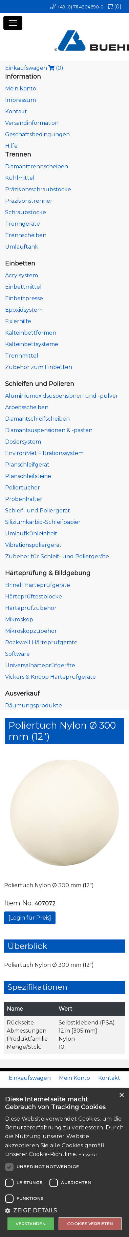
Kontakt (16, 111)
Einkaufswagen (34, 68)
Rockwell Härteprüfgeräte (41, 642)
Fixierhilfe (18, 321)
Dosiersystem (23, 442)
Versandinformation (32, 123)
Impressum (20, 100)
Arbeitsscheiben (26, 407)
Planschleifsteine (28, 476)
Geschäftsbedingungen (37, 134)
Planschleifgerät (27, 464)
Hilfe (11, 146)
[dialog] (64, 1162)
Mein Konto (20, 88)
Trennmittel (21, 356)
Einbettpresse (24, 298)
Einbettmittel (23, 287)
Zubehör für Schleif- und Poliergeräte (57, 556)
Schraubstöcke (25, 212)
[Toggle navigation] (12, 23)
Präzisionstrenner (28, 201)
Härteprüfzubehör (31, 608)
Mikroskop (19, 619)
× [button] (121, 1095)
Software (17, 654)
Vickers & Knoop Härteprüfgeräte (50, 677)
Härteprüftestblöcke (33, 596)
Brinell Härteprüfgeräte (37, 585)
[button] (64, 1211)
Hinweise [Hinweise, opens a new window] (87, 1154)
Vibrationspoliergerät (33, 545)
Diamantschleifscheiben (37, 419)
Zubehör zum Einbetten (38, 367)
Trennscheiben (25, 235)
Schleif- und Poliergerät (37, 510)
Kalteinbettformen (30, 333)
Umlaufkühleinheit (31, 533)
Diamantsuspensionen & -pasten (48, 430)
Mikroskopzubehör (31, 631)
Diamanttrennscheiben (36, 166)
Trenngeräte (22, 224)
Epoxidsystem (24, 310)
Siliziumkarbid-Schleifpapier (43, 522)
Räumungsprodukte (33, 705)
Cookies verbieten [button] (90, 1223)
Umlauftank (21, 247)
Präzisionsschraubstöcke (38, 189)
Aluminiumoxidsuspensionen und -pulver (61, 396)
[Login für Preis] (29, 918)
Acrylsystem (21, 275)
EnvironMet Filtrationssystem (44, 453)
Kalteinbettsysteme (31, 344)
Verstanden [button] (30, 1223)
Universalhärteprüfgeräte (40, 665)
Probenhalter (23, 499)
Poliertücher (22, 487)
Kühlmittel (20, 178)
